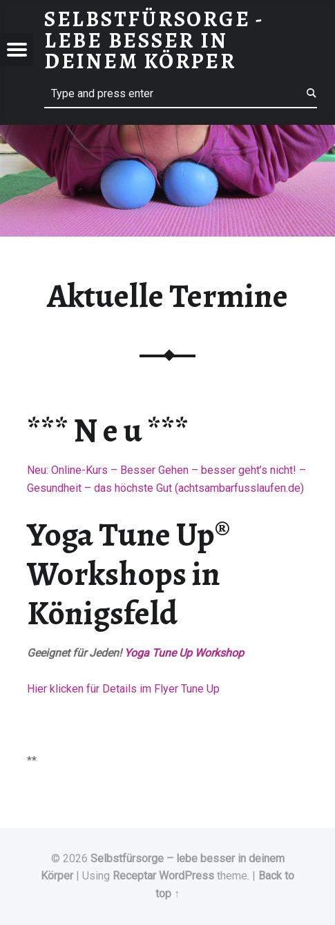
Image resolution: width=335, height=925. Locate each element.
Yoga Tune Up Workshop (184, 652)
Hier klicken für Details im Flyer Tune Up (123, 688)
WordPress (186, 875)
